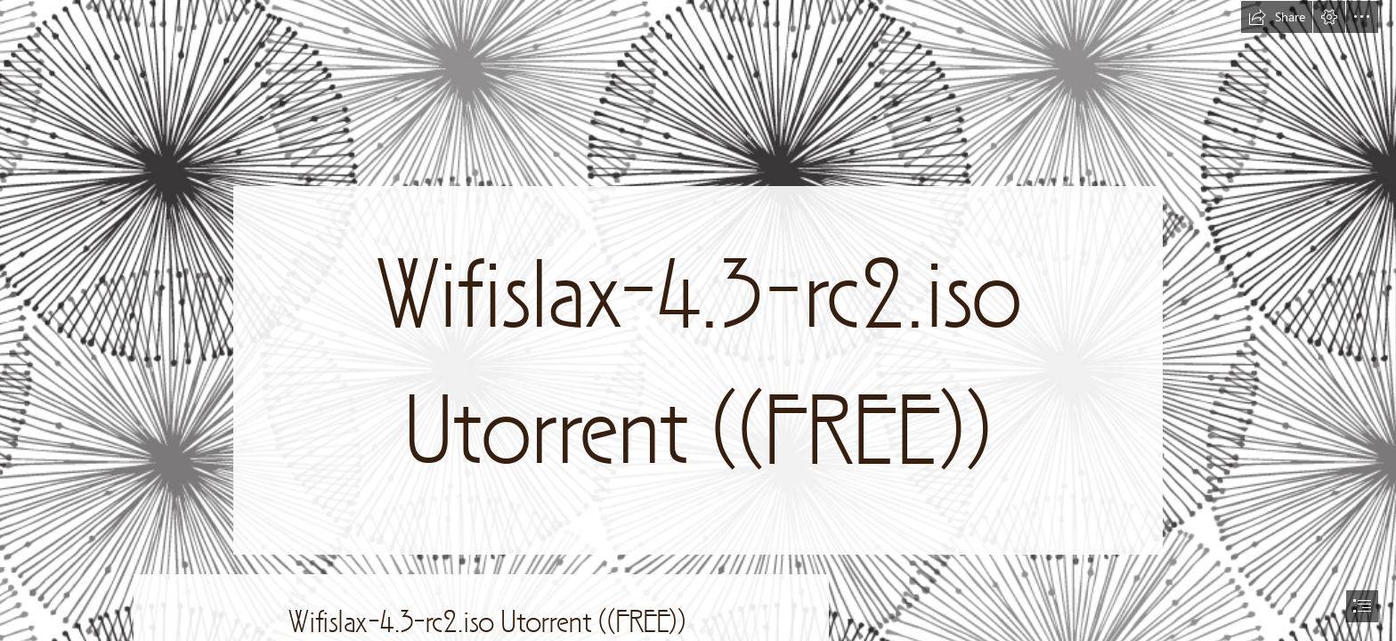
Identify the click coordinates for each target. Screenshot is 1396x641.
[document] (698, 320)
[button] (1276, 17)
